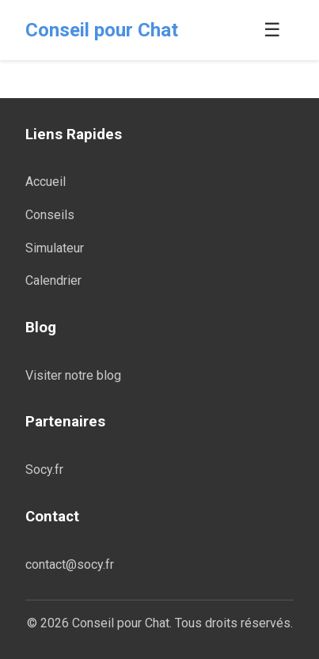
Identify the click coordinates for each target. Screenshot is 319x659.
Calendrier (53, 280)
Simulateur (54, 248)
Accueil (45, 181)
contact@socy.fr (69, 564)
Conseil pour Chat (101, 30)
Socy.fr (44, 469)
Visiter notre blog (73, 375)
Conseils (49, 214)
